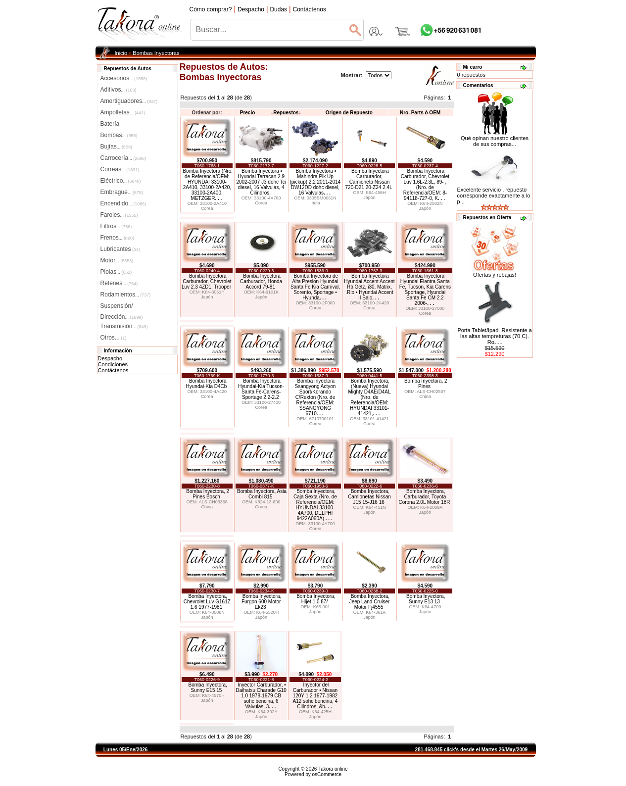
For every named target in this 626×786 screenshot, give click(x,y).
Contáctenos (113, 370)
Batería (110, 123)
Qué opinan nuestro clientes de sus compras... (495, 138)
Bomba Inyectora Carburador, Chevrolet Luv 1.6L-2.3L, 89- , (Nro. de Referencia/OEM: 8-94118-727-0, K (425, 184)
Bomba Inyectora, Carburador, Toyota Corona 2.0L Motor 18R (424, 497)
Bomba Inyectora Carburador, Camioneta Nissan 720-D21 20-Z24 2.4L (368, 179)
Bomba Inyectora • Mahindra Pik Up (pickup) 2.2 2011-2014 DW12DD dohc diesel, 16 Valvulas (315, 182)
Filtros (116, 226)
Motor (117, 260)
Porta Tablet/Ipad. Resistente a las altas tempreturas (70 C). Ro (494, 336)
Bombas (119, 135)
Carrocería (123, 157)
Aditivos (118, 89)
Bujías (116, 146)
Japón (369, 197)
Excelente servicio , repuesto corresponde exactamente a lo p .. (493, 195)
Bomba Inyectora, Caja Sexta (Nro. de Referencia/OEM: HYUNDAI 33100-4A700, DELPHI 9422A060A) (315, 505)
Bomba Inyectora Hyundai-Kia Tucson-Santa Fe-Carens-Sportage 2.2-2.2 (261, 389)
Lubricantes (120, 249)
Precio (247, 112)
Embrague (121, 192)
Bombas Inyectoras (156, 53)
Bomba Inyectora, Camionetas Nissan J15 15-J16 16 (369, 497)
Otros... (113, 337)
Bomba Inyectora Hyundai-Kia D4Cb (206, 383)
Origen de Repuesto (349, 112)
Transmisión (124, 326)
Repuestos (286, 112)
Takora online (332, 769)
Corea (207, 208)
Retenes (119, 283)
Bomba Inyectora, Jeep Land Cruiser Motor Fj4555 (369, 601)
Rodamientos (125, 294)
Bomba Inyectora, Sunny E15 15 (208, 687)
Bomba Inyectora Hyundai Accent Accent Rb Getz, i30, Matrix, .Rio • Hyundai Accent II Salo (369, 286)
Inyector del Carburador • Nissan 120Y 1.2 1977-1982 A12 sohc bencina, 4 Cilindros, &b (315, 695)
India (315, 202)
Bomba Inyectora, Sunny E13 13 (425, 598)
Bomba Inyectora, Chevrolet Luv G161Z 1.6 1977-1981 (207, 601)
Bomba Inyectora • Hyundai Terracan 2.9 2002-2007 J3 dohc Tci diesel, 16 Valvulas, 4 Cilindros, (261, 182)
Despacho (110, 358)
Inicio (121, 53)
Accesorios (123, 78)
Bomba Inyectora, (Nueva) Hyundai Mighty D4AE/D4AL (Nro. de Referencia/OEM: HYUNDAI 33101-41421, (369, 397)
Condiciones (113, 364)
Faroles (119, 214)
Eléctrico (120, 180)
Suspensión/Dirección (121, 306)
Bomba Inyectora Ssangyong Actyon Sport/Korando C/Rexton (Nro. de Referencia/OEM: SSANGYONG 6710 (315, 397)
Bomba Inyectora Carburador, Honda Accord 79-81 (261, 281)
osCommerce (326, 774)
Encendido (123, 203)
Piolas (116, 271)
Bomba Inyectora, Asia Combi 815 (262, 494)
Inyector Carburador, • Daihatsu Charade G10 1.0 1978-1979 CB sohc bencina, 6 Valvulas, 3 (261, 695)
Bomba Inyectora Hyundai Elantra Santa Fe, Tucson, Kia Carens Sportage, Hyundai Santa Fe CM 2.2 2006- (425, 289)
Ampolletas (122, 112)
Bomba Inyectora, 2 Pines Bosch (207, 494)
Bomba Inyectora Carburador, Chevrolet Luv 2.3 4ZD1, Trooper (207, 281)
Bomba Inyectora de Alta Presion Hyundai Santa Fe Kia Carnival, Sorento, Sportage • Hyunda (315, 286)
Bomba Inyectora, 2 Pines (425, 383)
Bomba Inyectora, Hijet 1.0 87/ (315, 598)
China (425, 396)
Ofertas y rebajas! (494, 275)
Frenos (117, 237)
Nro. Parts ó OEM (420, 112)
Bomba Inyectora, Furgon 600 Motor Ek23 (261, 601)
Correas (120, 169)
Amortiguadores (129, 101)
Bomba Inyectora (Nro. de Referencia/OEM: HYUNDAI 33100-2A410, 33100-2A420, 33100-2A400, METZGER (208, 184)
